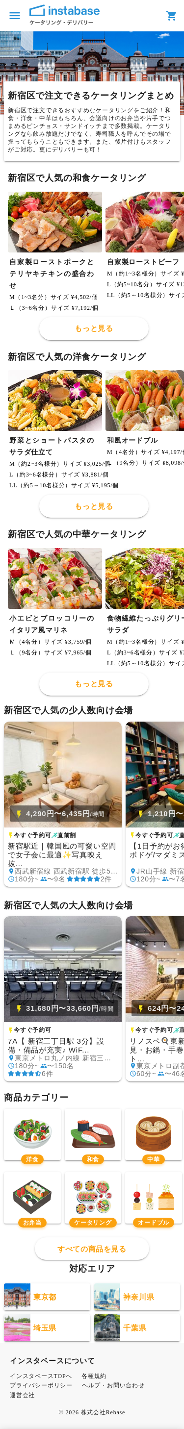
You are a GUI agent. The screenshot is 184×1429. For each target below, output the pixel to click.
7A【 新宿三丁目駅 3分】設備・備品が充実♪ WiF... (56, 1045)
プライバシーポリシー (41, 1385)
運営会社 (22, 1395)
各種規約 (93, 1376)
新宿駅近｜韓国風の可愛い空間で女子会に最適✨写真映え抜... (62, 855)
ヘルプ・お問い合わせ (113, 1385)
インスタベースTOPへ (41, 1376)
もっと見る (94, 328)
